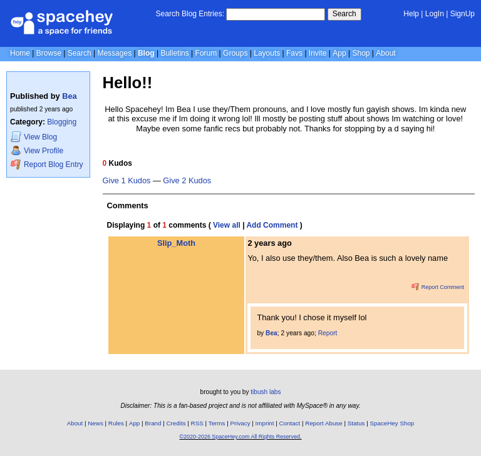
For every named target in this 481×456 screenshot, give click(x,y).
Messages (114, 53)
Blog (146, 53)
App (339, 53)
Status (356, 423)
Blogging (61, 122)
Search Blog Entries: (190, 13)
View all (226, 225)
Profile (37, 150)
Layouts (267, 53)
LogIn (434, 13)
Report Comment (437, 287)
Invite (318, 53)
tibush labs (266, 391)
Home (20, 53)
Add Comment (271, 225)
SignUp (462, 13)
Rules (116, 423)
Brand (153, 423)
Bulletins (174, 53)
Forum (206, 53)
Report (328, 333)
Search (344, 13)
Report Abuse (323, 423)
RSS (197, 423)
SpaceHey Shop (392, 423)
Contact (290, 423)
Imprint (265, 423)
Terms (217, 423)
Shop (361, 53)
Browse (48, 53)
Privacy (240, 423)
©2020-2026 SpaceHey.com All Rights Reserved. (240, 436)
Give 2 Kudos (187, 180)
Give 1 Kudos (127, 180)
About (385, 53)
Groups (235, 53)
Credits (176, 423)
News (95, 423)
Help (411, 13)
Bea (69, 96)
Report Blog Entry (47, 164)
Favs (294, 53)
